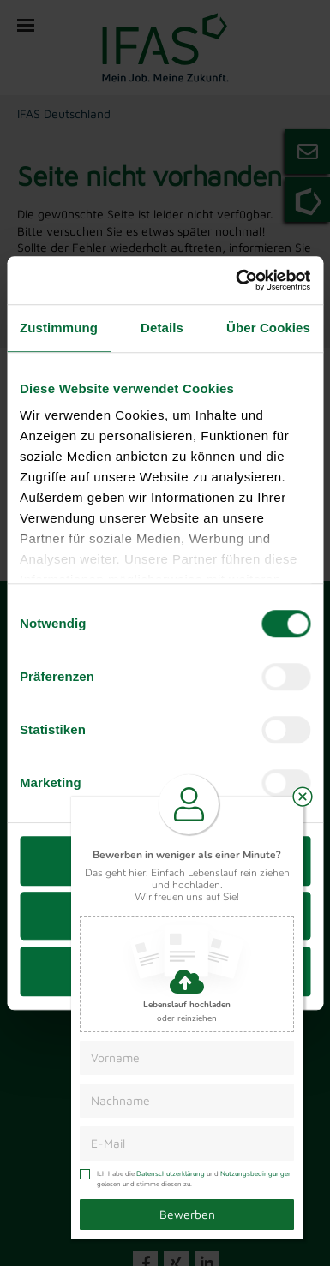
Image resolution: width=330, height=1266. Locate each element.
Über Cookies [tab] (268, 327)
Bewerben (187, 1214)
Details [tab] (162, 327)
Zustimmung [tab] (59, 327)
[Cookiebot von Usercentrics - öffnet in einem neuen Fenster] (236, 280)
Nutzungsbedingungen (256, 1174)
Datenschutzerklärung (170, 1174)
